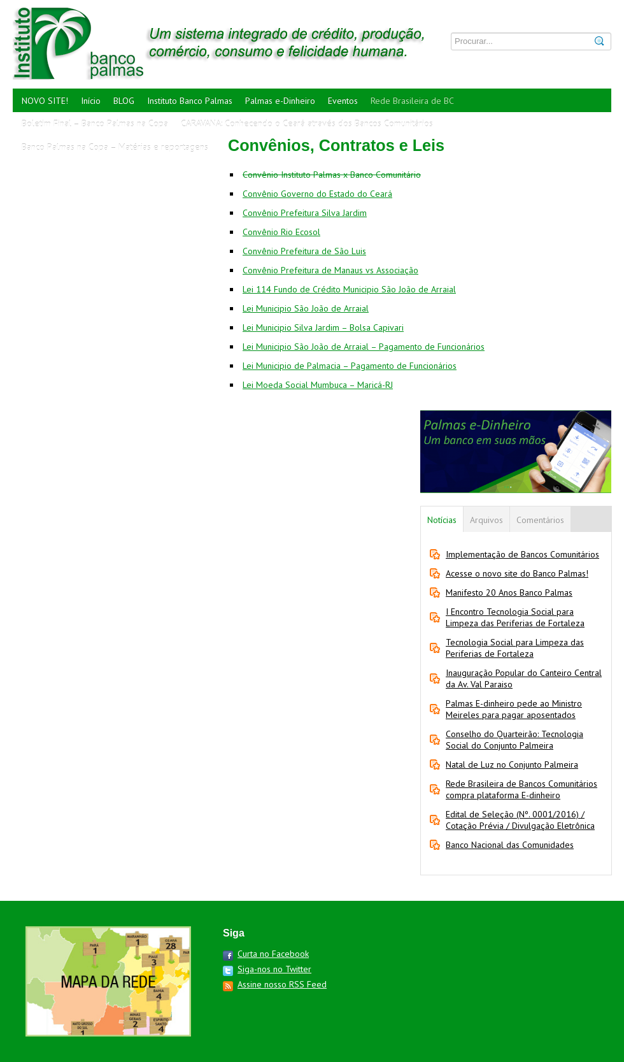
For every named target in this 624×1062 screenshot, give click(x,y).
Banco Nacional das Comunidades (510, 844)
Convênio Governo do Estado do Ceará (317, 193)
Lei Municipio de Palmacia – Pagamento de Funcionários (350, 365)
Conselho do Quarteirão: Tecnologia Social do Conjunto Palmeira (514, 739)
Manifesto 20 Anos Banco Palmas (509, 592)
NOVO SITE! (45, 100)
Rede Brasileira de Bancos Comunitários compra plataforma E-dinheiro (521, 789)
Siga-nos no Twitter (274, 969)
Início (91, 100)
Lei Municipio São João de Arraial (306, 308)
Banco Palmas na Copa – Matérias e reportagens (115, 147)
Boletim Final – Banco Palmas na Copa (95, 123)
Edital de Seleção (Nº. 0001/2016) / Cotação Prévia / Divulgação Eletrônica (520, 819)
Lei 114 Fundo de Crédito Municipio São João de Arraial (349, 289)
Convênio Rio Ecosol (281, 232)
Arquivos (486, 520)
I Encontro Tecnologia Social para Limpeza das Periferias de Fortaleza (515, 617)
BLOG (123, 100)
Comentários (540, 520)
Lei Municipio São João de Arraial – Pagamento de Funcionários (364, 346)
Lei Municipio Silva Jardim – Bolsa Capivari (323, 327)
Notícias (442, 520)
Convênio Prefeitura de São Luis (304, 251)
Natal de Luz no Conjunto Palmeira (512, 764)
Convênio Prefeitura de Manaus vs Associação (330, 270)
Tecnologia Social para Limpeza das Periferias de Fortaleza (515, 647)
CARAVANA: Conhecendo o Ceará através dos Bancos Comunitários (307, 123)
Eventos (343, 100)
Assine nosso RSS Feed (282, 984)
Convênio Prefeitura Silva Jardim (305, 213)
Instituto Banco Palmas (189, 100)
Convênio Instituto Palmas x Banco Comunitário (332, 174)
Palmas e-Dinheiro (280, 100)
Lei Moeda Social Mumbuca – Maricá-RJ (318, 385)
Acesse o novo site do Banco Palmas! (517, 573)
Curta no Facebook (273, 953)
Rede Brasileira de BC (412, 100)
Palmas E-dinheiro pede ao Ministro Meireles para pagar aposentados (514, 709)
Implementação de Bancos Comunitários (522, 554)
